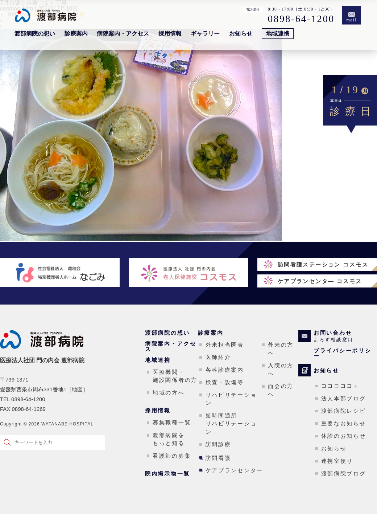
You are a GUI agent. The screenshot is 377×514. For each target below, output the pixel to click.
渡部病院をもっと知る (169, 439)
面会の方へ (281, 390)
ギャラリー (205, 33)
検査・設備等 (225, 382)
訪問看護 (218, 458)
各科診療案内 (225, 370)
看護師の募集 (172, 456)
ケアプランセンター (234, 470)
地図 (77, 389)
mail (352, 20)
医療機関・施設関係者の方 (175, 376)
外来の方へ (281, 349)
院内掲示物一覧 (167, 473)
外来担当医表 (225, 345)
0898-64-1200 (301, 19)
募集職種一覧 (172, 422)
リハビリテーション (231, 399)
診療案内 (76, 33)
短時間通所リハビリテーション (231, 423)
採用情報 (170, 33)
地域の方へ (169, 392)
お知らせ (240, 33)
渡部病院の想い (34, 33)
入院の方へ (281, 369)
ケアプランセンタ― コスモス (320, 281)
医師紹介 (218, 357)
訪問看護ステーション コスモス (323, 264)
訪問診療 (218, 444)
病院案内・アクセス (123, 33)
